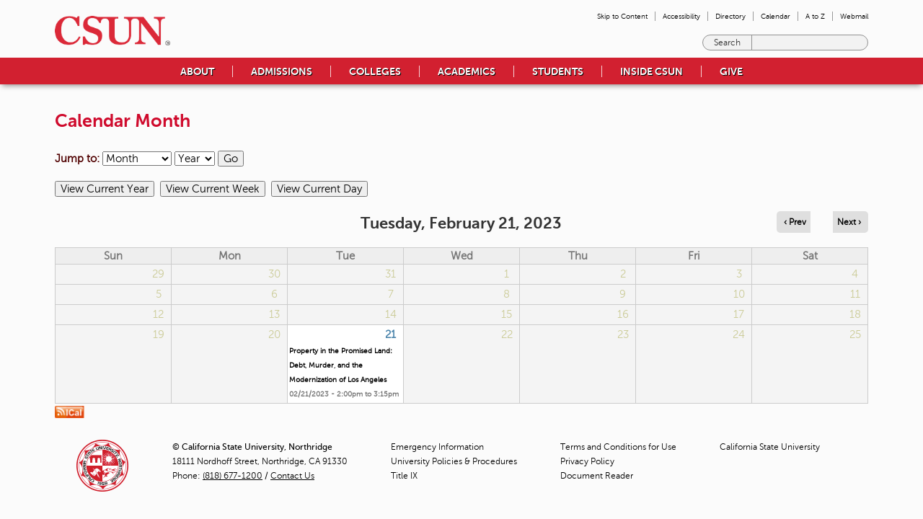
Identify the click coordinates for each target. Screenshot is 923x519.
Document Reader (596, 476)
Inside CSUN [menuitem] (651, 71)
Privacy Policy (587, 461)
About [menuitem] (197, 71)
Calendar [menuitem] (775, 16)
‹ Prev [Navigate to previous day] (795, 222)
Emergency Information (437, 447)
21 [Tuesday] (390, 334)
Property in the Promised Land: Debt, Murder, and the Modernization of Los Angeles (340, 365)
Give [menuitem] (731, 71)
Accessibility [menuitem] (681, 16)
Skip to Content (622, 16)
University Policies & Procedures (454, 461)
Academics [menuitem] (466, 71)
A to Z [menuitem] (815, 16)
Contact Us (292, 476)
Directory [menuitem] (730, 16)
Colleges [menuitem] (375, 71)
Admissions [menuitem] (281, 71)
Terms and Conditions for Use (618, 447)
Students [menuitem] (557, 71)
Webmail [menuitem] (854, 16)
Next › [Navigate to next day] (849, 222)
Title (404, 476)
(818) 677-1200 (232, 476)
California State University (770, 447)
